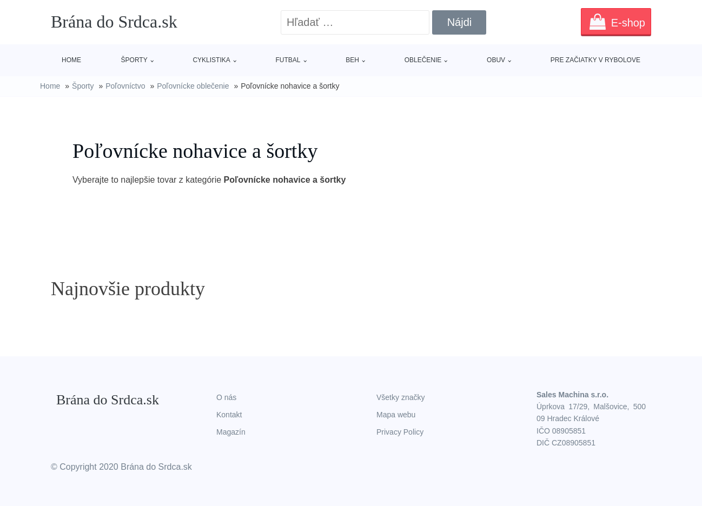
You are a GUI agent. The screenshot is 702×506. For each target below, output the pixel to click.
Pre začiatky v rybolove (595, 60)
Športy (134, 60)
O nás (226, 397)
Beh (352, 60)
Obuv (496, 60)
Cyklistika (211, 60)
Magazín (231, 432)
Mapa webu (395, 414)
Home (71, 60)
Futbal (288, 60)
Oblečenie (423, 60)
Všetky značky (400, 397)
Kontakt (229, 414)
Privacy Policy (399, 432)
